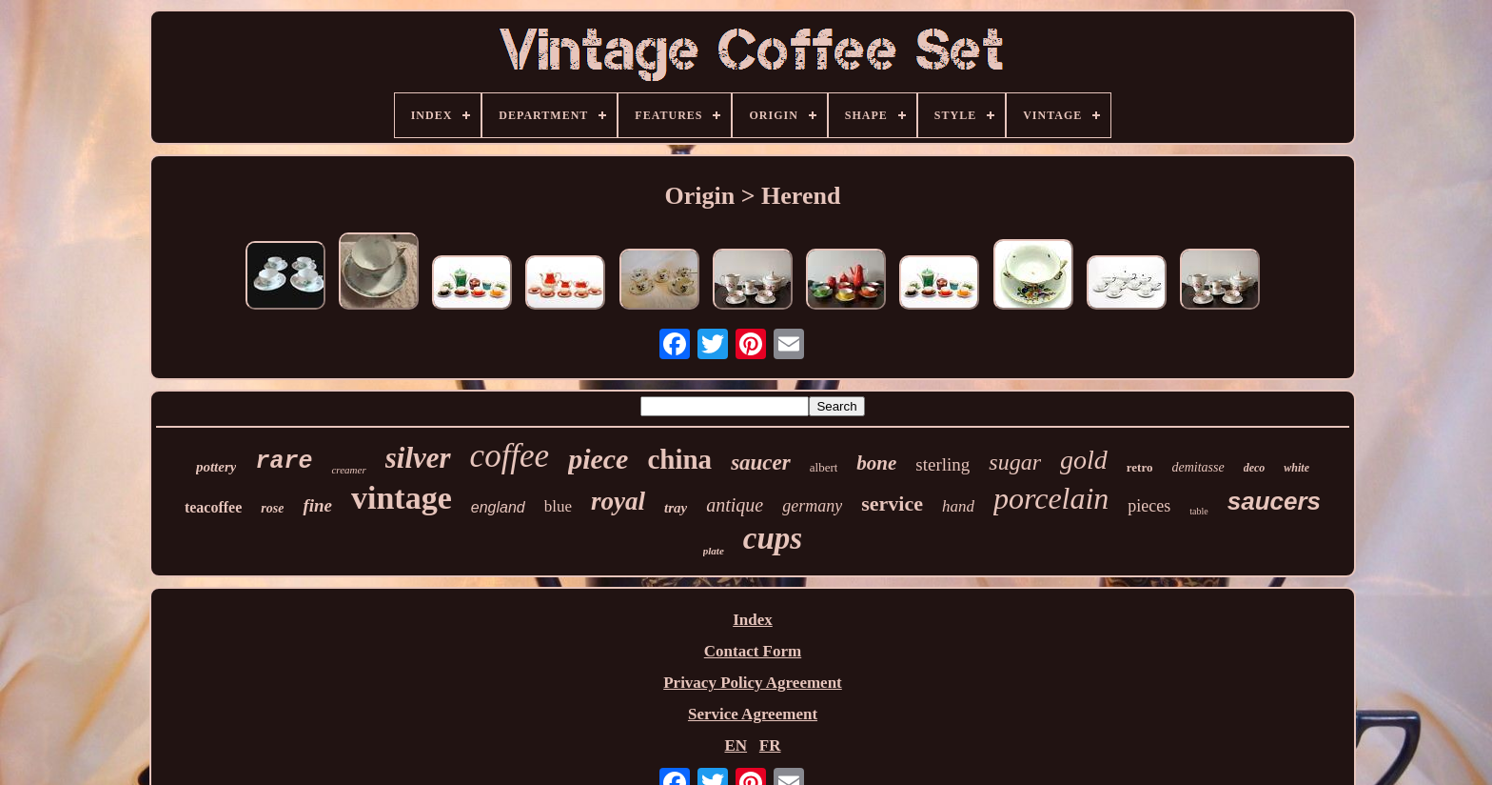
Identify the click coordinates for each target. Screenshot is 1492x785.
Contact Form (752, 651)
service (892, 503)
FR (770, 745)
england (498, 507)
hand (958, 506)
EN (735, 745)
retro (1140, 467)
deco (1255, 467)
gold (1084, 459)
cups (772, 538)
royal (618, 501)
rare (283, 461)
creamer (348, 469)
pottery (216, 466)
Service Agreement (752, 714)
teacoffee (213, 507)
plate (713, 550)
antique (734, 504)
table (1198, 511)
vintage (401, 497)
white (1296, 467)
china (679, 459)
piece (598, 458)
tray (675, 507)
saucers (1274, 501)
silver (418, 457)
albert (824, 467)
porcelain (1051, 498)
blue (558, 506)
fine (317, 505)
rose (272, 508)
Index (753, 620)
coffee (510, 455)
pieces (1149, 505)
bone (876, 463)
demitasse (1197, 467)
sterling (942, 464)
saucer (761, 462)
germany (812, 505)
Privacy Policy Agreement (752, 683)
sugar (1015, 462)
